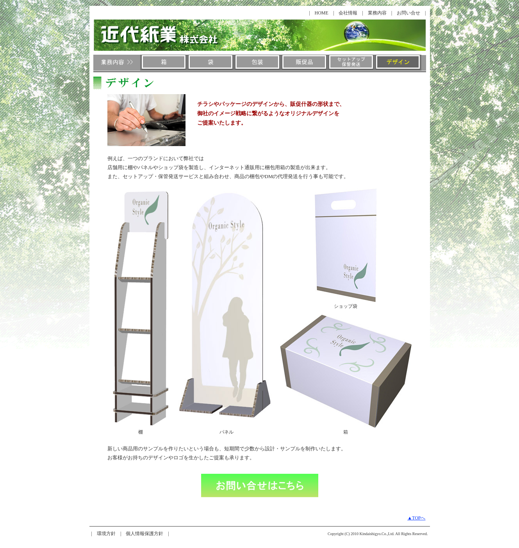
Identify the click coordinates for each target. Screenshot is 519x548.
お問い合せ (408, 13)
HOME (321, 13)
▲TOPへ (416, 518)
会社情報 (348, 13)
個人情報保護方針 (144, 533)
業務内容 (377, 13)
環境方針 (106, 533)
